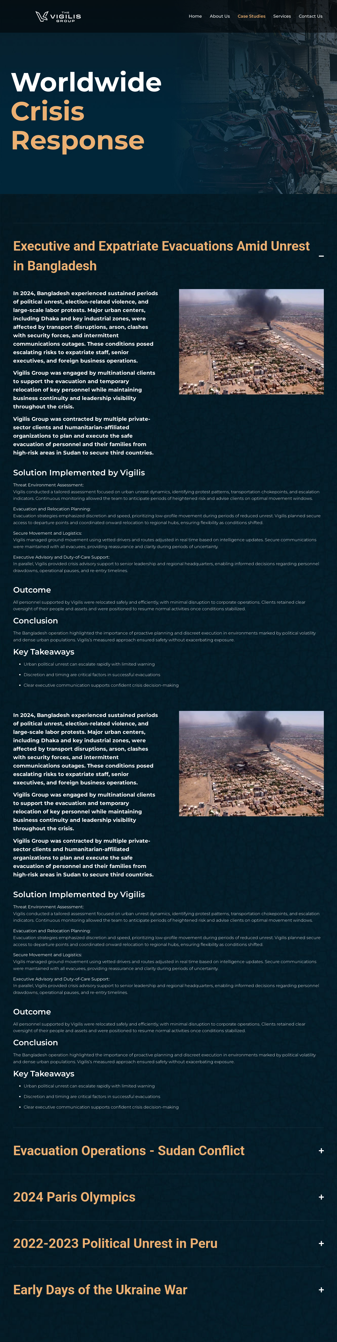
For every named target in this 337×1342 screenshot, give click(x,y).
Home (195, 16)
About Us (220, 16)
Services (282, 16)
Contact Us (311, 16)
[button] (281, 384)
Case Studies (251, 16)
